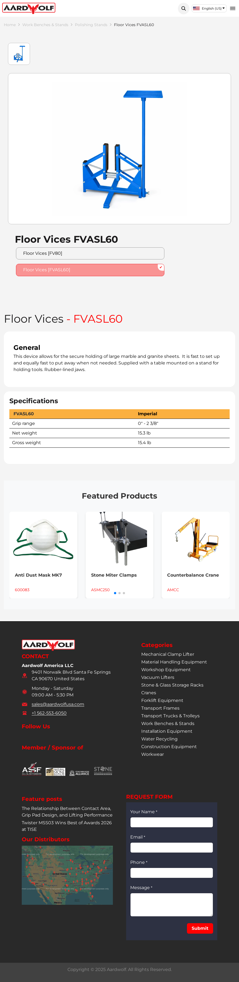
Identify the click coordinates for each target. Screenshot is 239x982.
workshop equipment (166, 670)
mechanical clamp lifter (167, 654)
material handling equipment (174, 662)
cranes (148, 693)
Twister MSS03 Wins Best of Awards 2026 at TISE (67, 826)
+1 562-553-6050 (49, 713)
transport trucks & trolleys (170, 716)
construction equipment (169, 746)
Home (11, 25)
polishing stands (102, 25)
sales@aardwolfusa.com (58, 704)
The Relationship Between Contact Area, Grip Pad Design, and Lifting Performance (67, 812)
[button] (183, 8)
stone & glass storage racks (172, 685)
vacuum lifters (157, 677)
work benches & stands (50, 25)
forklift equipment (162, 700)
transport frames (160, 708)
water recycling (159, 739)
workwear (152, 754)
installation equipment (166, 731)
